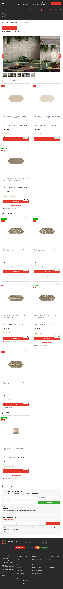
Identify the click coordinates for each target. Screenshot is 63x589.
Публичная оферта (21, 583)
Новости (19, 559)
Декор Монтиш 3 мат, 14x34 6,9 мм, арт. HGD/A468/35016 (14, 316)
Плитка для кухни (36, 573)
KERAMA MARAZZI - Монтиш (9, 142)
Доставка (19, 570)
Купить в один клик (16, 205)
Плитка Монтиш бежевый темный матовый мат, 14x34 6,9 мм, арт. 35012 (16, 179)
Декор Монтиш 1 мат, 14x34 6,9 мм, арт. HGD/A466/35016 (14, 249)
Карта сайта (4, 572)
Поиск (3, 575)
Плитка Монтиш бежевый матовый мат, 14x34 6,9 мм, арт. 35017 (14, 117)
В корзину (16, 201)
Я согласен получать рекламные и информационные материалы (20, 510)
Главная (4, 22)
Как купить (19, 564)
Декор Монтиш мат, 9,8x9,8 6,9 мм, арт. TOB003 (14, 449)
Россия (13, 22)
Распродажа (51, 567)
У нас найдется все (53, 556)
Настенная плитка (36, 567)
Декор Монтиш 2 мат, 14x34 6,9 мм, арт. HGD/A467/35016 (45, 249)
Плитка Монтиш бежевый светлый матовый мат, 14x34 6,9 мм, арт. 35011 (47, 117)
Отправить (49, 502)
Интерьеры (50, 562)
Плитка (8, 22)
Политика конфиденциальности (22, 579)
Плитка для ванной (37, 570)
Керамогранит (35, 562)
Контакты (19, 567)
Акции (49, 564)
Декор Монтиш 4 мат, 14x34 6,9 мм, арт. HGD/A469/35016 (45, 316)
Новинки (50, 559)
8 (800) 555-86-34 (39, 4)
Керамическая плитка (37, 559)
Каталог (34, 556)
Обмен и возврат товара (23, 576)
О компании (20, 562)
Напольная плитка (36, 564)
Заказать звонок (56, 3)
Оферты (17, 506)
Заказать (16, 139)
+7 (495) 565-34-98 (21, 4)
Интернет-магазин (22, 556)
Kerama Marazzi (19, 22)
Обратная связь (21, 573)
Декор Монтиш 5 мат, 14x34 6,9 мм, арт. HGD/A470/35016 (14, 382)
